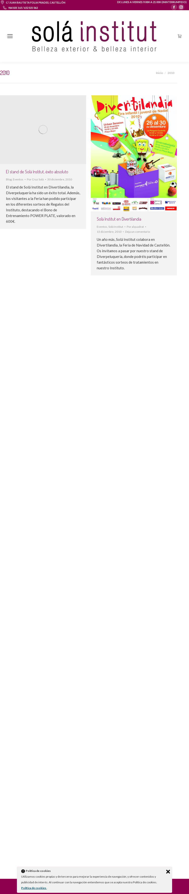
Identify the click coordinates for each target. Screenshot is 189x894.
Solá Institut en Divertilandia (119, 219)
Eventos (18, 179)
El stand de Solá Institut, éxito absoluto (37, 171)
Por (35, 179)
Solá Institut (115, 226)
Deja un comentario (137, 231)
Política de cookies (34, 888)
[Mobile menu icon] (10, 36)
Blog (9, 179)
